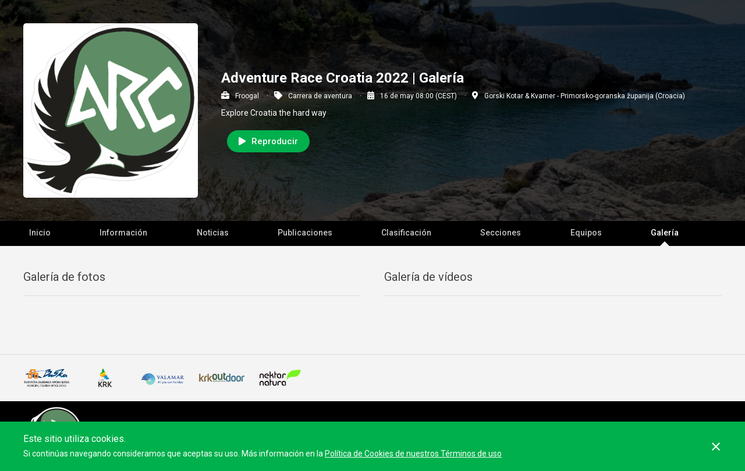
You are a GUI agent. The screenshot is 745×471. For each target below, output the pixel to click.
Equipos (586, 232)
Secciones (500, 232)
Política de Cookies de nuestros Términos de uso (413, 453)
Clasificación (406, 232)
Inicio (40, 232)
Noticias (213, 232)
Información (123, 232)
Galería (665, 232)
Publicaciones (305, 232)
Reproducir (268, 141)
